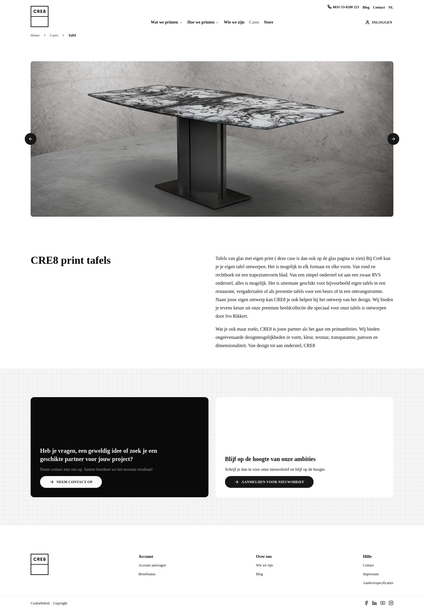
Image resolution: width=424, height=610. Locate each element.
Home (35, 35)
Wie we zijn (234, 22)
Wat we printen (164, 22)
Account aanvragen (152, 565)
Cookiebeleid (40, 603)
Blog (365, 7)
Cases (254, 22)
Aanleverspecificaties (378, 583)
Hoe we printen (201, 22)
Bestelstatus (147, 574)
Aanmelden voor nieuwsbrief (269, 482)
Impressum (371, 574)
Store (268, 22)
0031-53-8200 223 (343, 7)
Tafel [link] (72, 35)
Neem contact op (70, 482)
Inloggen (378, 22)
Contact (379, 7)
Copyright (60, 603)
